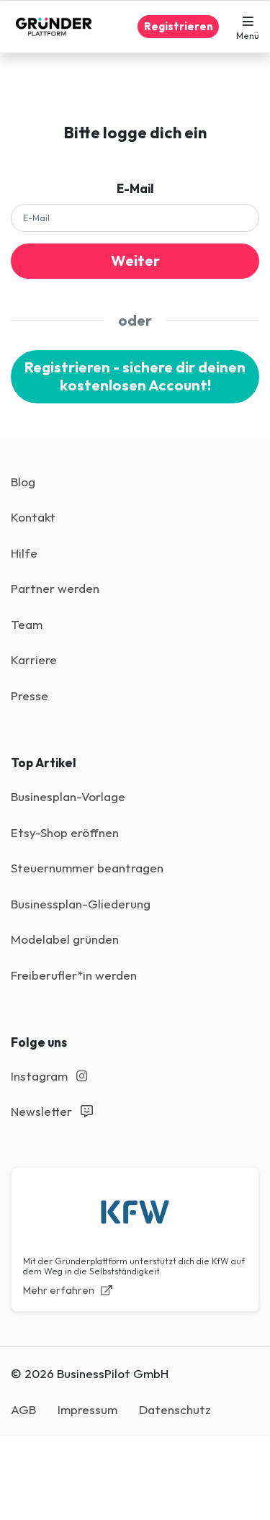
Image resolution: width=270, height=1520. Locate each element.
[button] (247, 26)
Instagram (49, 1075)
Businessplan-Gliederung (80, 903)
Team (26, 624)
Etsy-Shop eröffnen (65, 832)
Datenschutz (175, 1409)
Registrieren (178, 26)
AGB (23, 1409)
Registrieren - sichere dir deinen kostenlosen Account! (135, 376)
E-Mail (135, 188)
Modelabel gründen (65, 939)
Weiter (135, 260)
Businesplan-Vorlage (68, 796)
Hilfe (24, 552)
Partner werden (55, 588)
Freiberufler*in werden (74, 975)
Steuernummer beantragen (87, 867)
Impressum (87, 1409)
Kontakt (33, 516)
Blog (23, 481)
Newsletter (52, 1111)
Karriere (34, 659)
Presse (29, 695)
